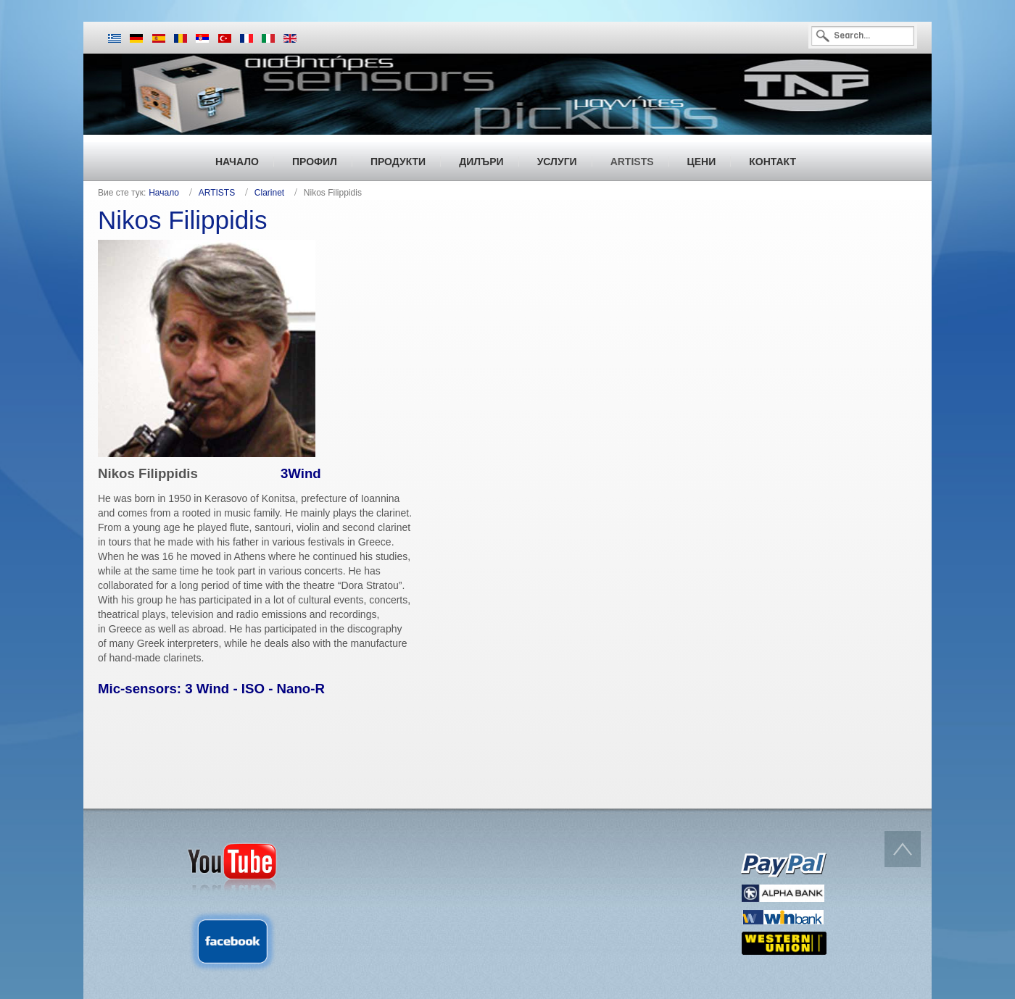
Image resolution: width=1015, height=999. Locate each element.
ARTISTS (217, 193)
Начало (164, 193)
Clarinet (269, 193)
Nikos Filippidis (182, 220)
